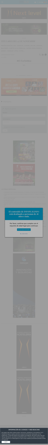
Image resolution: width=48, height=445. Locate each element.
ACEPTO (5, 442)
